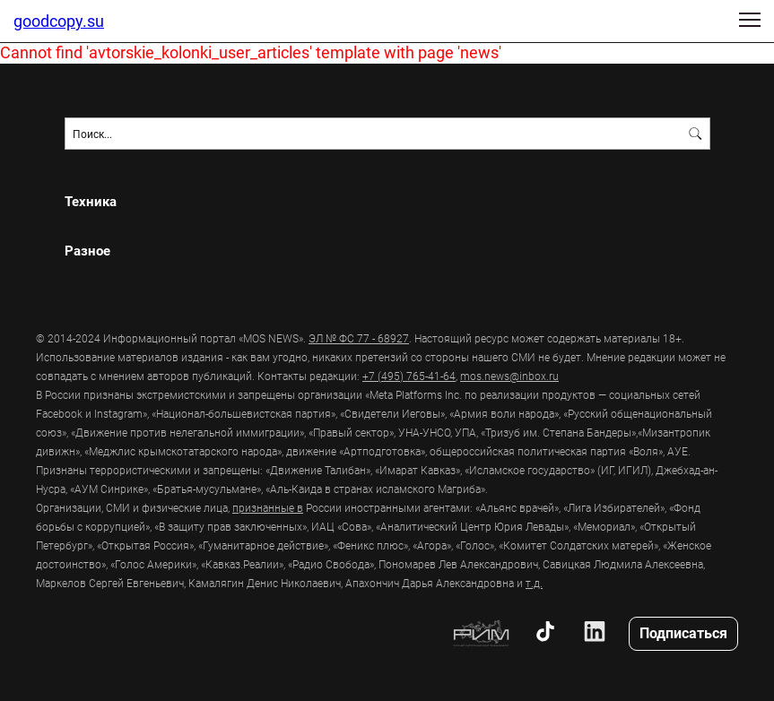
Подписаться (683, 632)
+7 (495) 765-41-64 (409, 375)
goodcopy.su (58, 20)
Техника (91, 201)
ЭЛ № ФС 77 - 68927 (359, 338)
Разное (87, 250)
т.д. (534, 583)
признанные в (267, 507)
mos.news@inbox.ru (509, 375)
